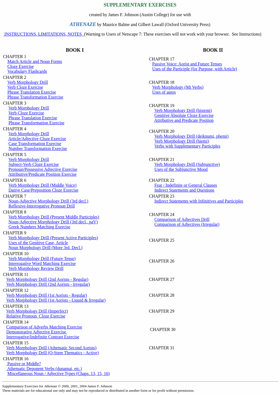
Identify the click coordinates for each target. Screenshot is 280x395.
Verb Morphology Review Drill (35, 268)
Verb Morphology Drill (27, 82)
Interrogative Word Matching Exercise (42, 263)
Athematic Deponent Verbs (44, 368)
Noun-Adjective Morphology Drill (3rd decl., (53, 222)
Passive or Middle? (23, 363)
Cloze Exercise (20, 66)
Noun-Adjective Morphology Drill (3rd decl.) (48, 201)
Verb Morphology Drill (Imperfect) (37, 311)
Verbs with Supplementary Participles (187, 146)
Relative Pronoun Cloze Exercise (35, 316)
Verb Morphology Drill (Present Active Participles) (53, 237)
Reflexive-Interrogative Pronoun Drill (41, 206)
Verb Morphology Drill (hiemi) (181, 141)
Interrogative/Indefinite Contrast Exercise (42, 337)
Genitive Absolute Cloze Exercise (184, 115)
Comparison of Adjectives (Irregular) (187, 224)
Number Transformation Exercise (37, 148)
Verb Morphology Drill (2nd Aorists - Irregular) (48, 284)
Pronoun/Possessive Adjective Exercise (42, 169)
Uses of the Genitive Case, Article (38, 242)
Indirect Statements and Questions (184, 190)
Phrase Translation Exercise (31, 92)
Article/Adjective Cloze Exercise (37, 138)
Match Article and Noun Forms (34, 61)
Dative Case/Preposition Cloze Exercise (43, 190)
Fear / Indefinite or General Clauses (185, 185)
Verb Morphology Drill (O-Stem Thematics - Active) (52, 352)
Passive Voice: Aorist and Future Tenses (187, 64)
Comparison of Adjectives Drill (181, 219)
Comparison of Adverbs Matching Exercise (44, 327)
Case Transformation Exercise (34, 143)
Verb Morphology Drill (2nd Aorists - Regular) (47, 279)
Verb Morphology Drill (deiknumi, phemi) (191, 136)
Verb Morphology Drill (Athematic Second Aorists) (51, 347)
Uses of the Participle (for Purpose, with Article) (194, 69)
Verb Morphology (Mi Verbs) (177, 87)
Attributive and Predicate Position (184, 120)
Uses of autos (164, 92)
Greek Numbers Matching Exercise (39, 226)
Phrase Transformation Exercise (35, 97)
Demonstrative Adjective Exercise (36, 332)
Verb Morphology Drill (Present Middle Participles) (53, 217)
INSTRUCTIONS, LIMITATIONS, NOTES (43, 34)
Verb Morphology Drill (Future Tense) (42, 258)
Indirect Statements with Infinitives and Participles (198, 201)
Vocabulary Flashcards (27, 71)
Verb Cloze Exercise (25, 87)
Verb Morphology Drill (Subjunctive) (187, 164)
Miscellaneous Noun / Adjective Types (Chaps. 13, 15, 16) (58, 373)
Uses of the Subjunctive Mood (181, 169)
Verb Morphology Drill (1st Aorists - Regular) (46, 295)
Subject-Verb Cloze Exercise (33, 164)
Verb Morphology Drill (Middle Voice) (42, 185)
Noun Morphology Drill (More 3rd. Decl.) (45, 247)
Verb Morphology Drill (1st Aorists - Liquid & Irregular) (56, 300)
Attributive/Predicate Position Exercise (42, 174)
